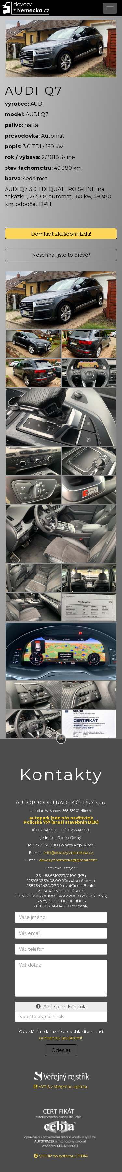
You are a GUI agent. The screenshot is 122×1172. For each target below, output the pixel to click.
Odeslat (61, 1050)
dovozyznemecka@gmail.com (68, 859)
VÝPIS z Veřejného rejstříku (61, 1079)
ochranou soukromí (60, 1037)
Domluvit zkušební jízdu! (61, 234)
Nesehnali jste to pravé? (61, 255)
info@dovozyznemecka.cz (68, 852)
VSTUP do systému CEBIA (61, 1155)
